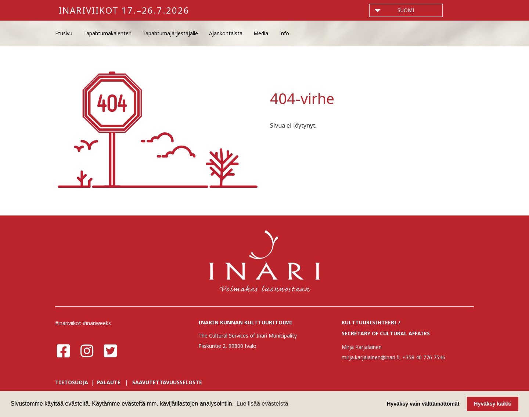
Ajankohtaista (225, 33)
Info (284, 33)
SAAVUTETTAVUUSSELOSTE (167, 382)
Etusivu (63, 33)
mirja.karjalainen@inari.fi (370, 357)
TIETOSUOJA (71, 382)
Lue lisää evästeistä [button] (262, 403)
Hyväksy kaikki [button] (492, 404)
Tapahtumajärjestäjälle (170, 33)
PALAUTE (108, 382)
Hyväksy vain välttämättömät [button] (423, 404)
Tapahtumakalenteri (107, 33)
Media (260, 33)
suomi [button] (405, 10)
